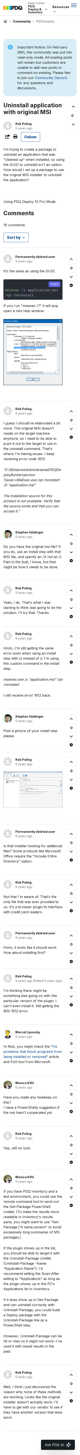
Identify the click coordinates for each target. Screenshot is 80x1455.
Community (22, 21)
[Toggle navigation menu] (73, 5)
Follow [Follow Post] (30, 137)
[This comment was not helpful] (71, 277)
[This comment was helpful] (71, 259)
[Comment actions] (71, 285)
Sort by (14, 237)
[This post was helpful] (73, 107)
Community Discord (51, 78)
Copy (54, 284)
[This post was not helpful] (73, 124)
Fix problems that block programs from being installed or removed (32, 1051)
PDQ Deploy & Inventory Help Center (5, 21)
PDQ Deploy (45, 21)
